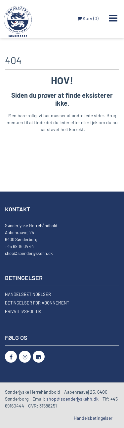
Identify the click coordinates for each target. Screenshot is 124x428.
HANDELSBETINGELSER (28, 294)
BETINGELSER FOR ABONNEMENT (37, 302)
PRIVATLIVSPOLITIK (23, 311)
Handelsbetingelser (93, 418)
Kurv (88, 18)
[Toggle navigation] (113, 18)
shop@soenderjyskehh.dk (29, 253)
